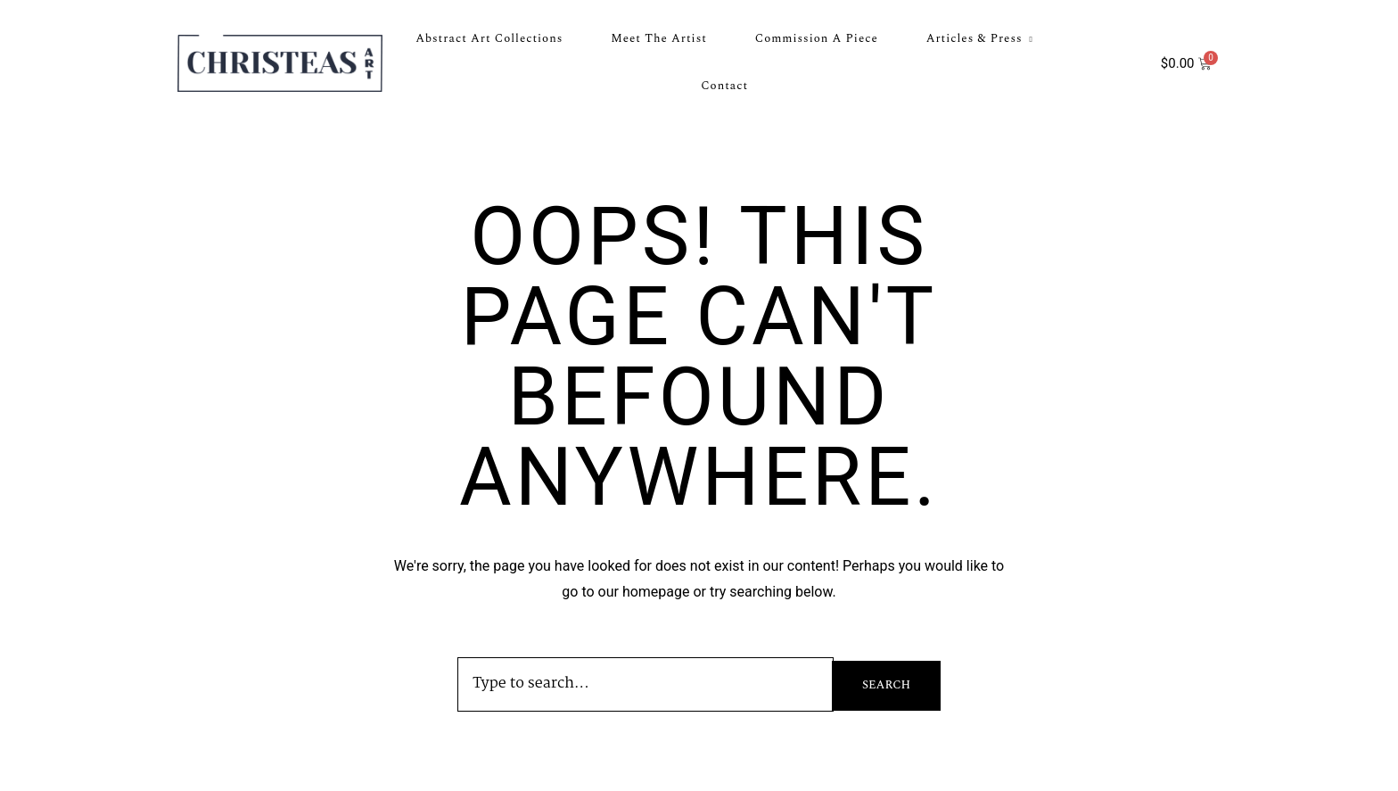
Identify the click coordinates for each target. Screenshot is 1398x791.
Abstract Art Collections (489, 38)
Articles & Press (974, 38)
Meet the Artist (658, 38)
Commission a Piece (816, 38)
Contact (724, 86)
